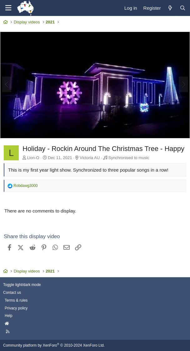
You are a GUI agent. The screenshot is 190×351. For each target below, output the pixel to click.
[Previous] (6, 84)
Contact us (12, 292)
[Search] (182, 8)
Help (8, 315)
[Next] (183, 84)
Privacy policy (16, 308)
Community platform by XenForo (54, 345)
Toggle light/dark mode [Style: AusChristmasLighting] (22, 285)
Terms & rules (16, 300)
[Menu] (8, 8)
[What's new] (170, 8)
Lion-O (33, 157)
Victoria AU (90, 157)
